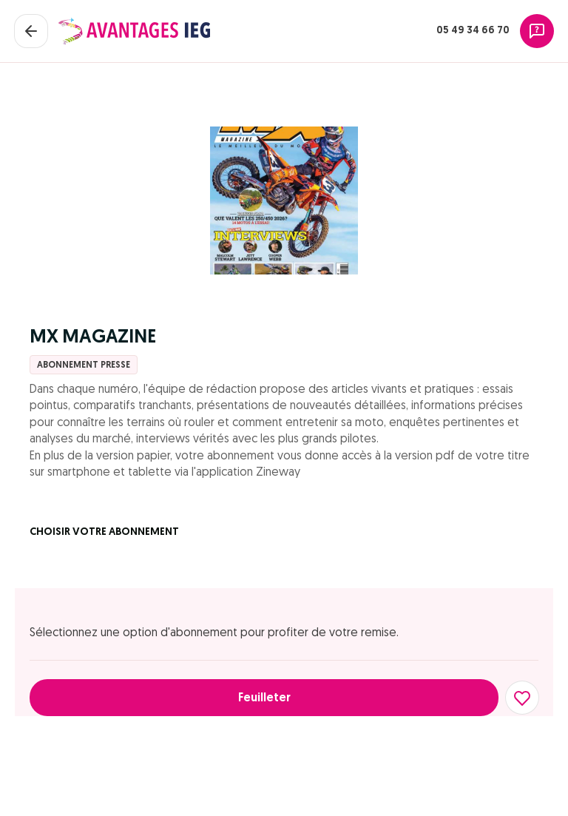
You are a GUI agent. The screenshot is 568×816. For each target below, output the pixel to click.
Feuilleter (264, 698)
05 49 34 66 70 (473, 30)
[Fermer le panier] (31, 31)
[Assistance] (537, 31)
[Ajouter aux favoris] (522, 697)
